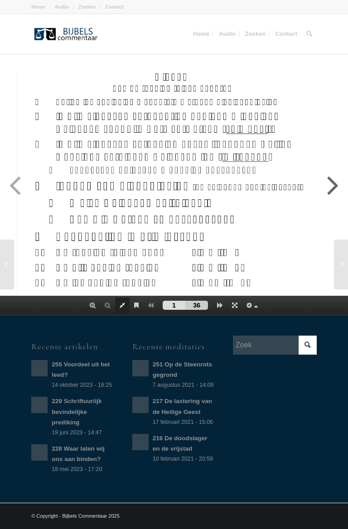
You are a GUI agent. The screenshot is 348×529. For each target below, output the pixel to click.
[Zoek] (309, 34)
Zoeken (87, 7)
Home (38, 7)
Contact (114, 7)
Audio (62, 7)
